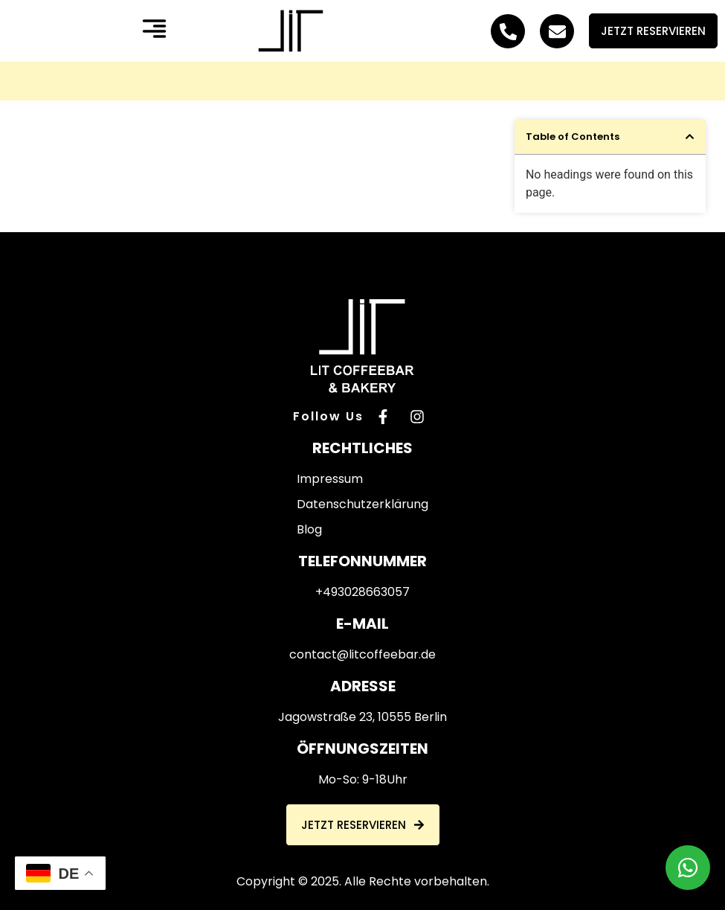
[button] (154, 31)
